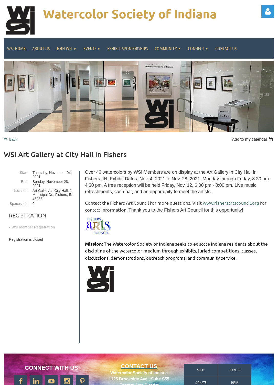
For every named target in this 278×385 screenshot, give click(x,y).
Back (13, 139)
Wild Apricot (216, 378)
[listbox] (253, 139)
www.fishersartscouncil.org (231, 202)
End (24, 182)
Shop (201, 326)
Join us (234, 326)
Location (20, 191)
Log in (267, 11)
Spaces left (18, 204)
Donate (200, 339)
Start (23, 173)
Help (234, 339)
